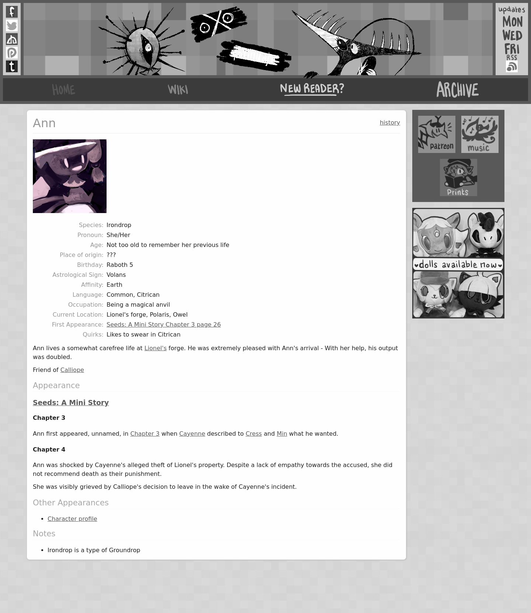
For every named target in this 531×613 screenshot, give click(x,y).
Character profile (72, 518)
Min (282, 433)
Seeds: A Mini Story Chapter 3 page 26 (164, 324)
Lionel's (156, 348)
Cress (254, 433)
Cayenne (192, 433)
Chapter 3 (144, 433)
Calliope (72, 369)
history (390, 122)
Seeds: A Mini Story (71, 403)
